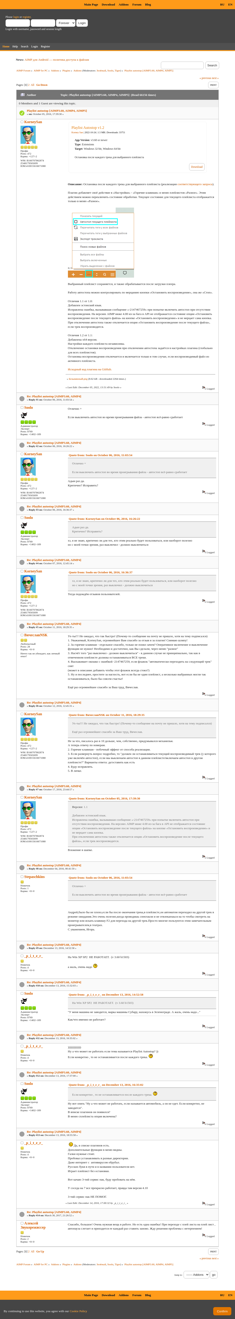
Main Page (91, 4)
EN (230, 4)
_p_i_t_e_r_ (33, 956)
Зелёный (101, 70)
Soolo (110, 70)
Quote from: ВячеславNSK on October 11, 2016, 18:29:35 (107, 715)
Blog (148, 4)
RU (222, 4)
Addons (124, 4)
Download (108, 4)
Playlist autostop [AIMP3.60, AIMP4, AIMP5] (57, 110)
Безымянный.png (78, 378)
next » (215, 78)
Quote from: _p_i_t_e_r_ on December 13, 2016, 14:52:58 (106, 994)
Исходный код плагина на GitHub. (90, 369)
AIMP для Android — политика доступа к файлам (57, 59)
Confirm (222, 1311)
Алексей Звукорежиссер (33, 1225)
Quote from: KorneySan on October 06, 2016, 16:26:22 (104, 518)
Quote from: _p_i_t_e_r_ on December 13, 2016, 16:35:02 (106, 1084)
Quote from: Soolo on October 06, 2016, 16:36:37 (101, 572)
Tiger (117, 70)
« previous (205, 78)
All (32, 85)
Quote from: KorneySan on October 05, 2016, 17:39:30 (104, 798)
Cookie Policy (78, 1311)
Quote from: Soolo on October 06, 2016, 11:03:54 (100, 455)
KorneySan (33, 122)
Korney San (77, 132)
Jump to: (178, 1275)
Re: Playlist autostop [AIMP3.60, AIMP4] (54, 396)
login (16, 17)
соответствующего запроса (194, 184)
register (26, 17)
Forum (136, 4)
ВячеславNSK (36, 635)
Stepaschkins (34, 877)
